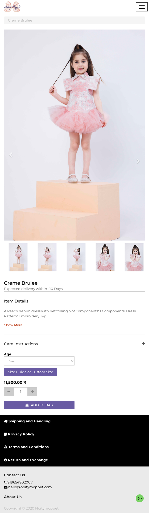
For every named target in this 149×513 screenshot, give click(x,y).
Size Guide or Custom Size (30, 372)
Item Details (16, 301)
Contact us (14, 475)
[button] (12, 152)
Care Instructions (74, 344)
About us (13, 496)
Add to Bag (39, 405)
